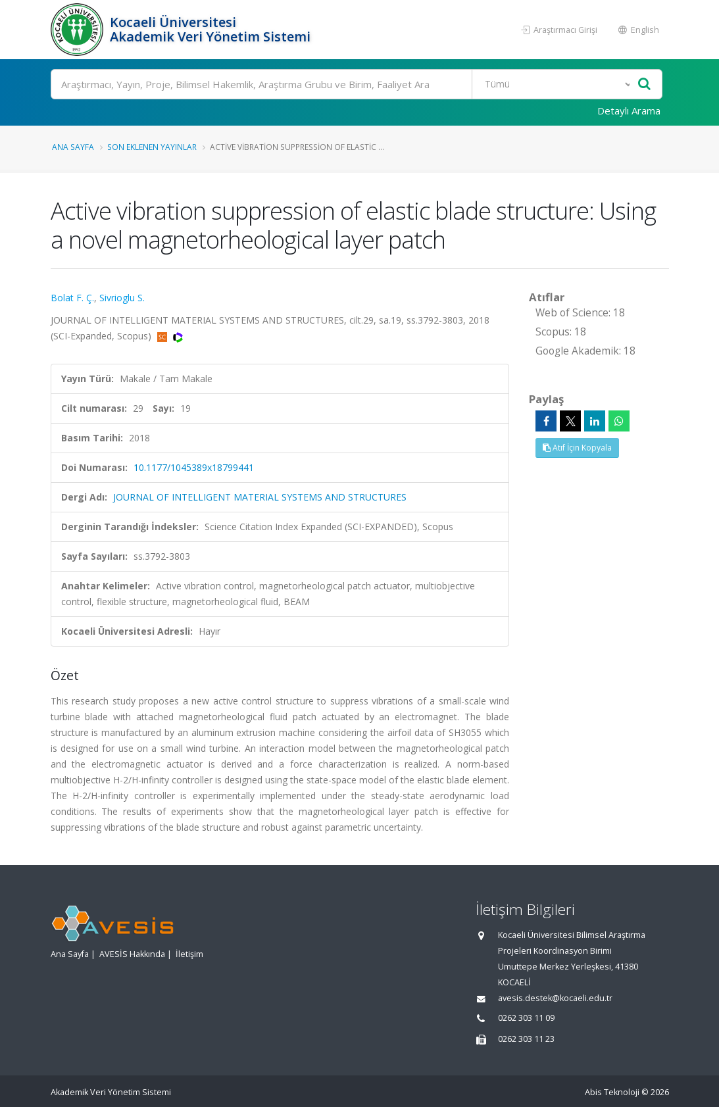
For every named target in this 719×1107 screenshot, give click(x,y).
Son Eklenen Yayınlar (152, 146)
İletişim (189, 954)
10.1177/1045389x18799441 (194, 467)
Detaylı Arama (628, 110)
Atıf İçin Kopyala (577, 447)
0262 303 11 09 (526, 1017)
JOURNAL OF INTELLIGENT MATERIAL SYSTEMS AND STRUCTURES (260, 497)
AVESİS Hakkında (132, 954)
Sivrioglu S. (122, 297)
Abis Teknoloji (612, 1092)
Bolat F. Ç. (72, 297)
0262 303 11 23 (526, 1039)
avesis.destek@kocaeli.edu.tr (555, 998)
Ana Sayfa (73, 146)
